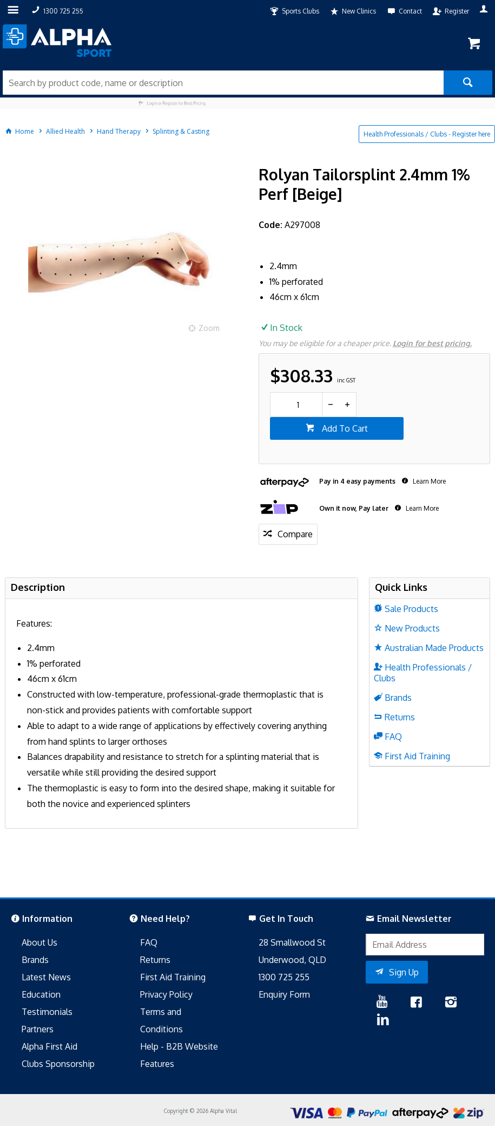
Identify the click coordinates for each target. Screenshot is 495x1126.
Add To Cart (344, 428)
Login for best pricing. (432, 343)
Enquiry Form (284, 994)
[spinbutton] (296, 404)
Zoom (209, 328)
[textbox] (223, 82)
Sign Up (404, 972)
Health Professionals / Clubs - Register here (427, 134)
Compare (295, 534)
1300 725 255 (284, 977)
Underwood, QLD (292, 959)
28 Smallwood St (292, 942)
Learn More (428, 481)
